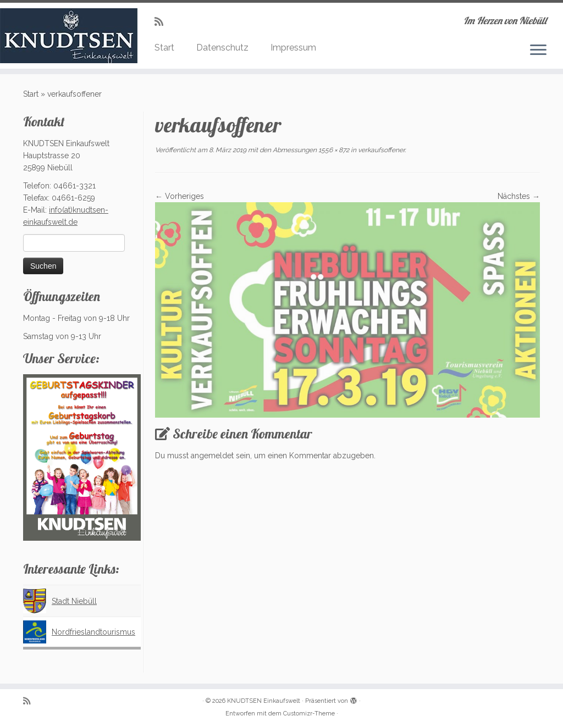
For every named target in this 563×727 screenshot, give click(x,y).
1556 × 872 (333, 150)
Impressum (293, 47)
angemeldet (212, 455)
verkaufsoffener (380, 150)
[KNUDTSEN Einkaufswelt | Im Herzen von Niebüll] (66, 35)
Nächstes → (519, 196)
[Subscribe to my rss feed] (162, 21)
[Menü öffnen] (538, 50)
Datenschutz (222, 47)
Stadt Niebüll (74, 601)
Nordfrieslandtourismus (93, 632)
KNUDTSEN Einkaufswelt (263, 700)
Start (164, 47)
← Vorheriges (179, 196)
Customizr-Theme (309, 713)
